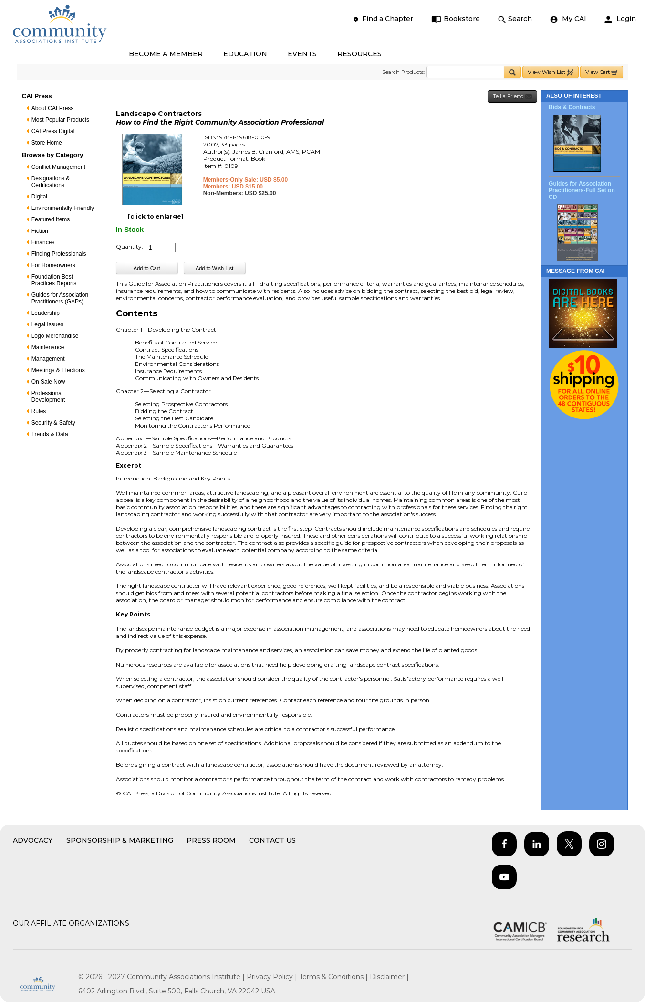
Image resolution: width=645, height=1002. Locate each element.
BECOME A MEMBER (166, 54)
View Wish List (550, 72)
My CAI (568, 18)
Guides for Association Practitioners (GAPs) (59, 298)
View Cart (601, 72)
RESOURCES (359, 54)
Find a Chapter (382, 18)
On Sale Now (48, 381)
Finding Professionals (58, 253)
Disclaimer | (389, 976)
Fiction (39, 231)
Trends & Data (49, 434)
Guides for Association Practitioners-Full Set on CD (582, 190)
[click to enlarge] (156, 216)
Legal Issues (47, 324)
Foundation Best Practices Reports (54, 280)
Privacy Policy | (273, 976)
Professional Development (48, 396)
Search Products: (403, 72)
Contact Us (272, 840)
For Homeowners (53, 265)
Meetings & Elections (58, 370)
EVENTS (302, 54)
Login (620, 18)
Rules (38, 411)
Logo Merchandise (55, 336)
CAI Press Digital (53, 131)
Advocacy (32, 840)
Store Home (46, 142)
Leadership (45, 313)
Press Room (211, 840)
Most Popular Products (60, 119)
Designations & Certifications (50, 181)
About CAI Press (52, 108)
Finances (43, 242)
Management (48, 358)
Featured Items (50, 219)
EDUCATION (245, 54)
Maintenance (47, 347)
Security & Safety (53, 422)
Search (515, 18)
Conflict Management (58, 167)
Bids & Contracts (572, 107)
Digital (39, 196)
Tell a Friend (512, 96)
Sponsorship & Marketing (119, 840)
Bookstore (455, 18)
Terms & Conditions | (334, 976)
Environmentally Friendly (62, 208)
